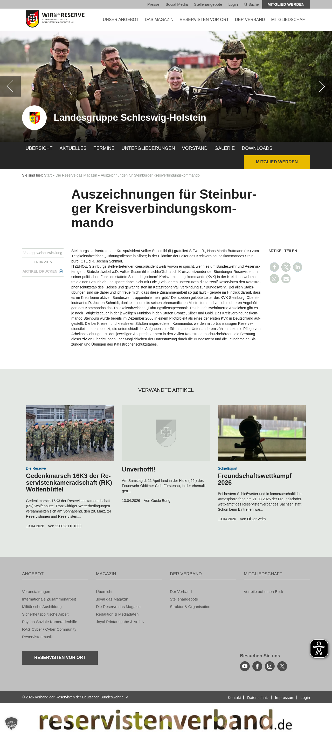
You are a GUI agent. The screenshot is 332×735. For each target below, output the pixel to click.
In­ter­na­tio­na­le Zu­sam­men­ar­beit (49, 599)
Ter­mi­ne (104, 148)
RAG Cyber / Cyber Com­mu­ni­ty (49, 629)
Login (233, 4)
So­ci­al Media (176, 4)
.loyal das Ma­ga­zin (112, 599)
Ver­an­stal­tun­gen (36, 591)
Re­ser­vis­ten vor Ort (204, 19)
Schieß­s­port (227, 468)
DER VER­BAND (250, 19)
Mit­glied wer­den (286, 4)
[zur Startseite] (55, 19)
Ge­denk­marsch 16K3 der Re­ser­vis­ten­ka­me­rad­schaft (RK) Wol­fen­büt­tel (69, 482)
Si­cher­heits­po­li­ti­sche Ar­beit (45, 614)
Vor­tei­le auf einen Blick (263, 591)
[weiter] (321, 86)
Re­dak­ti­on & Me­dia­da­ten (117, 614)
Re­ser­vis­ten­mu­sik (37, 637)
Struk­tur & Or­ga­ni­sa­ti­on (190, 606)
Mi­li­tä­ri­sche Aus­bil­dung (42, 606)
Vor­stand (195, 148)
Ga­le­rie (225, 148)
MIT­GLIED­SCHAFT (289, 19)
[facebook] (257, 666)
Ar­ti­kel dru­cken (40, 271)
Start (48, 175)
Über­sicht (39, 148)
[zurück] (10, 86)
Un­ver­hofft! (138, 469)
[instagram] (270, 666)
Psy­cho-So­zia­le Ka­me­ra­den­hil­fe (49, 621)
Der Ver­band (181, 591)
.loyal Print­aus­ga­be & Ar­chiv (120, 621)
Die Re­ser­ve (36, 468)
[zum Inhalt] (70, 433)
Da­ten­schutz (258, 697)
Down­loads (257, 148)
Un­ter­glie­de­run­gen (148, 148)
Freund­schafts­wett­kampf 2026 (255, 479)
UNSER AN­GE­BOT (121, 19)
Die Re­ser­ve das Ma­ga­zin (76, 175)
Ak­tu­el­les (73, 148)
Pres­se (153, 4)
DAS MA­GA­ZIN (159, 19)
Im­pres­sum (284, 697)
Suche (251, 4)
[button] (274, 267)
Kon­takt (234, 697)
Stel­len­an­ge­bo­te (208, 4)
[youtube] (245, 666)
